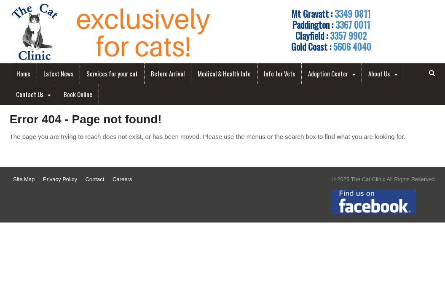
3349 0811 (352, 13)
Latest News (58, 73)
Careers (122, 179)
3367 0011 (352, 24)
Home (23, 73)
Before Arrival (168, 73)
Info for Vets (279, 73)
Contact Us (29, 94)
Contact (95, 179)
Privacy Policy (60, 179)
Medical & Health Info (224, 73)
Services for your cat (112, 73)
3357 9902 (348, 35)
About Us (379, 73)
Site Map (24, 179)
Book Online (78, 94)
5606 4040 (352, 46)
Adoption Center (328, 73)
